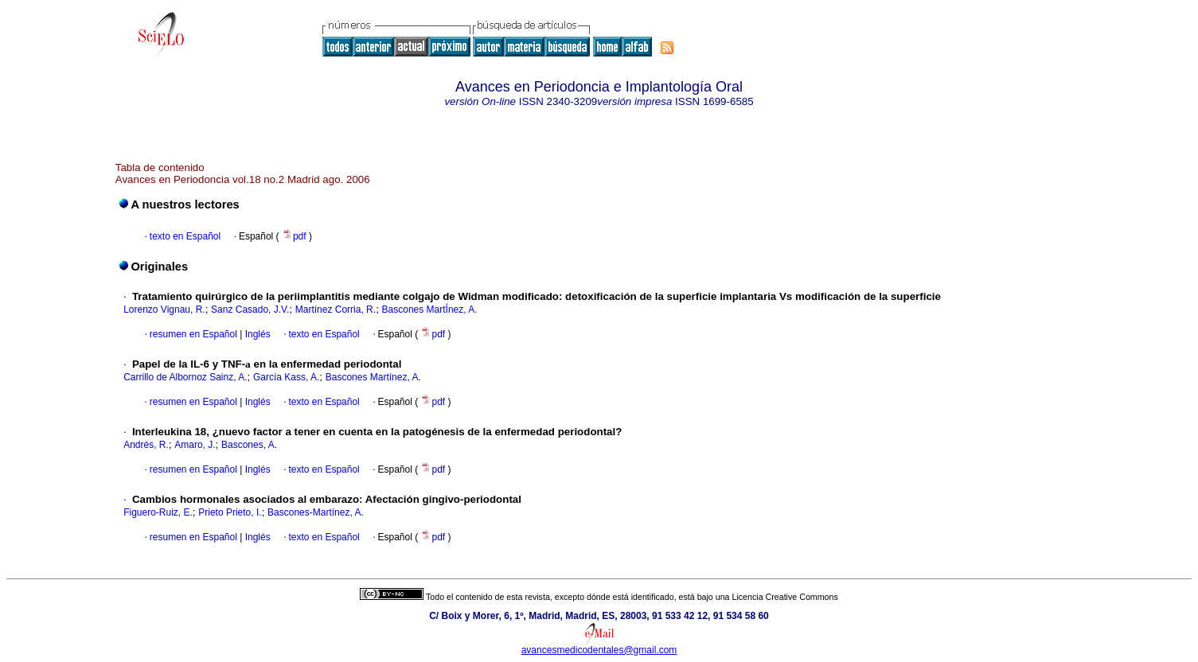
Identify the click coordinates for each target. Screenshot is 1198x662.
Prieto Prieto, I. (229, 512)
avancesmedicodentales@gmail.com (599, 650)
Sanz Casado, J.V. (250, 309)
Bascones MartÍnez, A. (430, 309)
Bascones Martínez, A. (373, 377)
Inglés (256, 334)
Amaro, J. (194, 444)
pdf (295, 236)
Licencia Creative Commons (785, 597)
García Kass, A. (286, 377)
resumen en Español (193, 334)
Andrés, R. (146, 444)
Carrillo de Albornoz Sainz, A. (185, 377)
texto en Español (185, 236)
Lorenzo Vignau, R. (164, 309)
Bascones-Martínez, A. (315, 512)
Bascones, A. (249, 444)
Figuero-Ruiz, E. (158, 512)
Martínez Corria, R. (335, 309)
